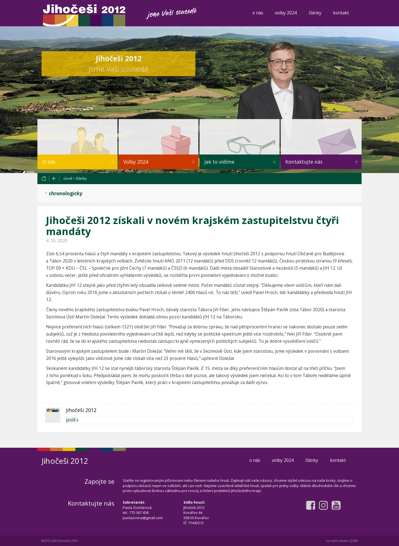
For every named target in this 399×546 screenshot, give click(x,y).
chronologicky (65, 193)
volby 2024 (286, 13)
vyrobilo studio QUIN (341, 541)
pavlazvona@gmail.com (143, 517)
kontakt (341, 13)
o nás (257, 13)
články (315, 13)
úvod (67, 178)
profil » (72, 420)
